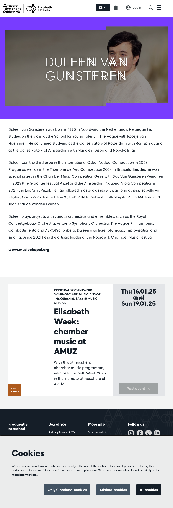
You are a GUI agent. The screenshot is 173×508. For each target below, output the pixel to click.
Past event (139, 396)
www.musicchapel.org (28, 249)
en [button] (102, 8)
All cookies (148, 489)
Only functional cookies (65, 489)
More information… (25, 474)
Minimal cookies (112, 489)
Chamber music (66, 395)
